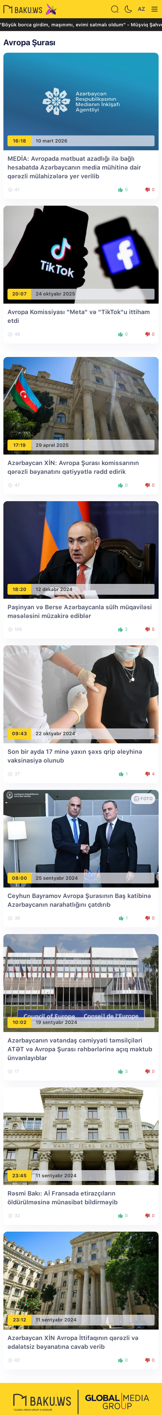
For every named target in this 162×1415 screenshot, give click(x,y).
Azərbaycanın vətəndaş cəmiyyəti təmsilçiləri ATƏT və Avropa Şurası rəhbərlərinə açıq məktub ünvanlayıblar (79, 1049)
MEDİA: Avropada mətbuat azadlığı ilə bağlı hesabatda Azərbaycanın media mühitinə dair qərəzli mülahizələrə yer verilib (74, 167)
